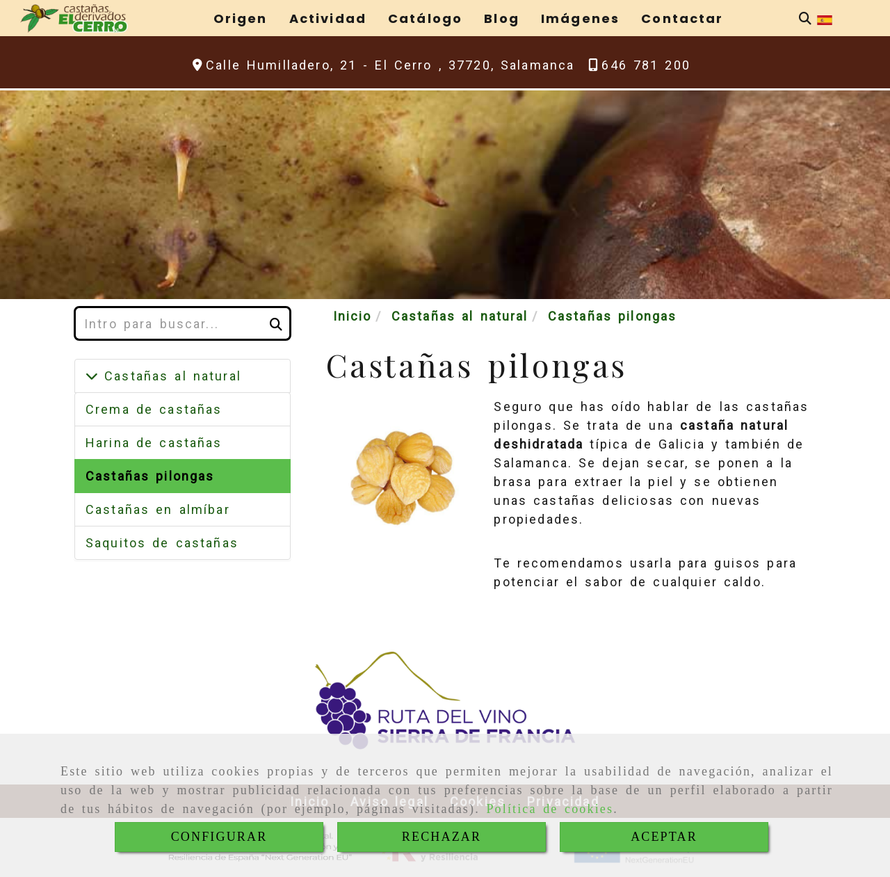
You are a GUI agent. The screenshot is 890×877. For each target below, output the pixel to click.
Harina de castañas (154, 442)
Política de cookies (549, 809)
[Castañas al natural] (92, 376)
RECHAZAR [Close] (441, 837)
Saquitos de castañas (162, 543)
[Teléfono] (639, 65)
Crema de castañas (154, 409)
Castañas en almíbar (158, 509)
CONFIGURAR (219, 837)
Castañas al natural (169, 376)
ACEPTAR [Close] (664, 837)
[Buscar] (805, 18)
